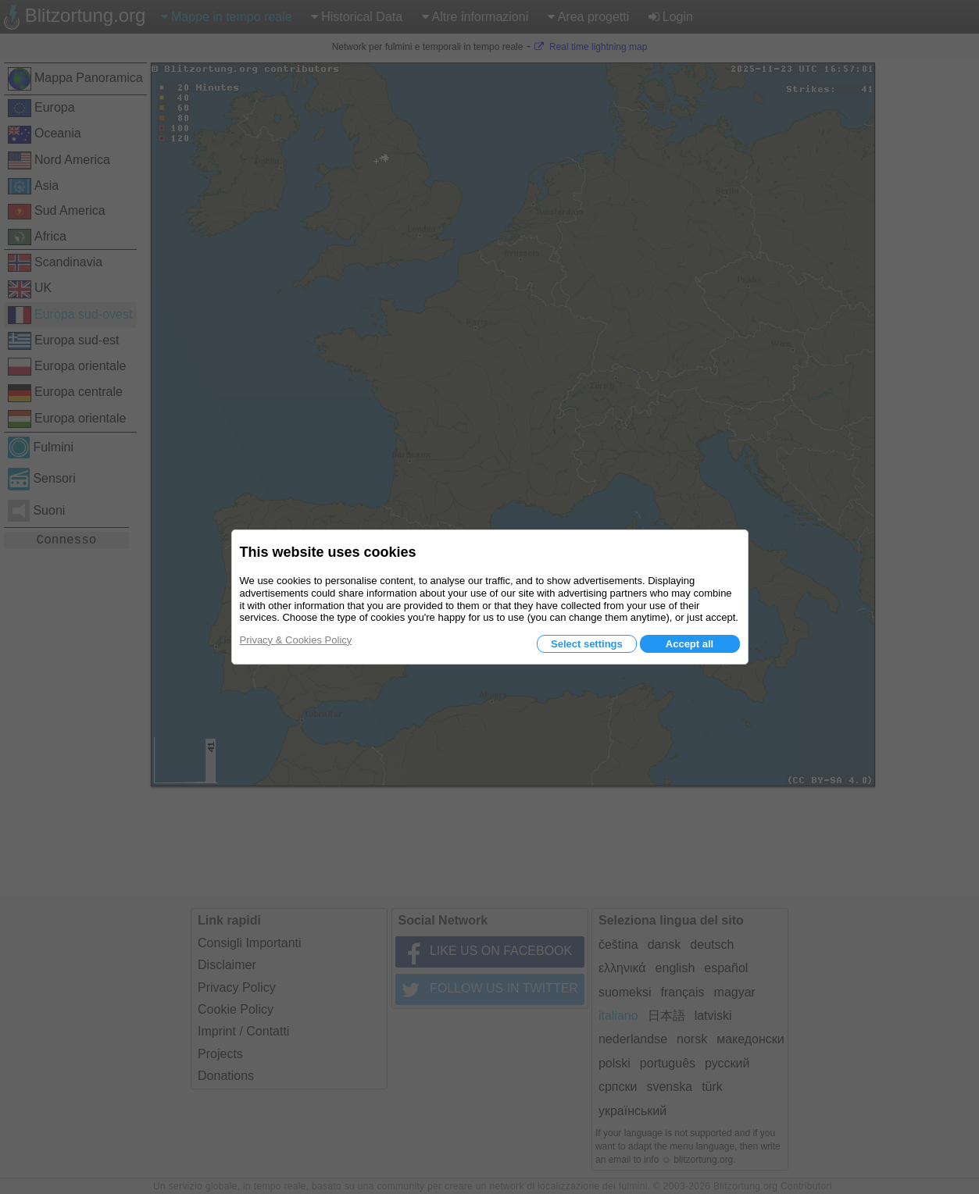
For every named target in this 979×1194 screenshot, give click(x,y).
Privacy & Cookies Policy (296, 640)
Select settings (587, 644)
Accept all (689, 644)
